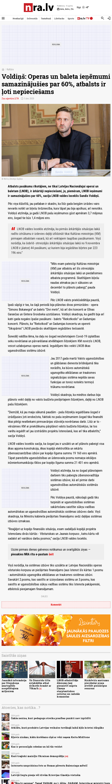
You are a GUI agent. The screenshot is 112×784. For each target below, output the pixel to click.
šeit (51, 554)
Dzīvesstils (32, 18)
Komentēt (56, 604)
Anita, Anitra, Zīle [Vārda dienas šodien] (65, 9)
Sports (71, 18)
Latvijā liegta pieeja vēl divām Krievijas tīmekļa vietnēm (45, 775)
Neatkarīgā (18, 18)
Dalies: (44, 596)
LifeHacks (59, 18)
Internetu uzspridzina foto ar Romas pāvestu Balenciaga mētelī (49, 765)
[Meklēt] (102, 18)
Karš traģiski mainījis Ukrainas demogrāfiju (37, 756)
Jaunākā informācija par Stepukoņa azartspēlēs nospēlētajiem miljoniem (14, 686)
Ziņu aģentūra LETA (10, 98)
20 (66, 756)
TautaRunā (46, 18)
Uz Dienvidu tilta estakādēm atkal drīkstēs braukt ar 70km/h (40, 684)
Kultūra (10, 69)
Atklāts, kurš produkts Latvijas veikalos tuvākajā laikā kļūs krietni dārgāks (57, 727)
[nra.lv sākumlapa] (39, 7)
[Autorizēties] (109, 18)
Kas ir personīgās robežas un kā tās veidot (36, 746)
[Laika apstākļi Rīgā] (83, 7)
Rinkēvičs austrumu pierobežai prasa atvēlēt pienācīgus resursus (96, 684)
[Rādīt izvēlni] (3, 18)
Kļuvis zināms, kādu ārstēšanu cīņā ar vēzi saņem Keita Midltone (50, 737)
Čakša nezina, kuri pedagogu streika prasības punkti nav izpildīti (51, 718)
